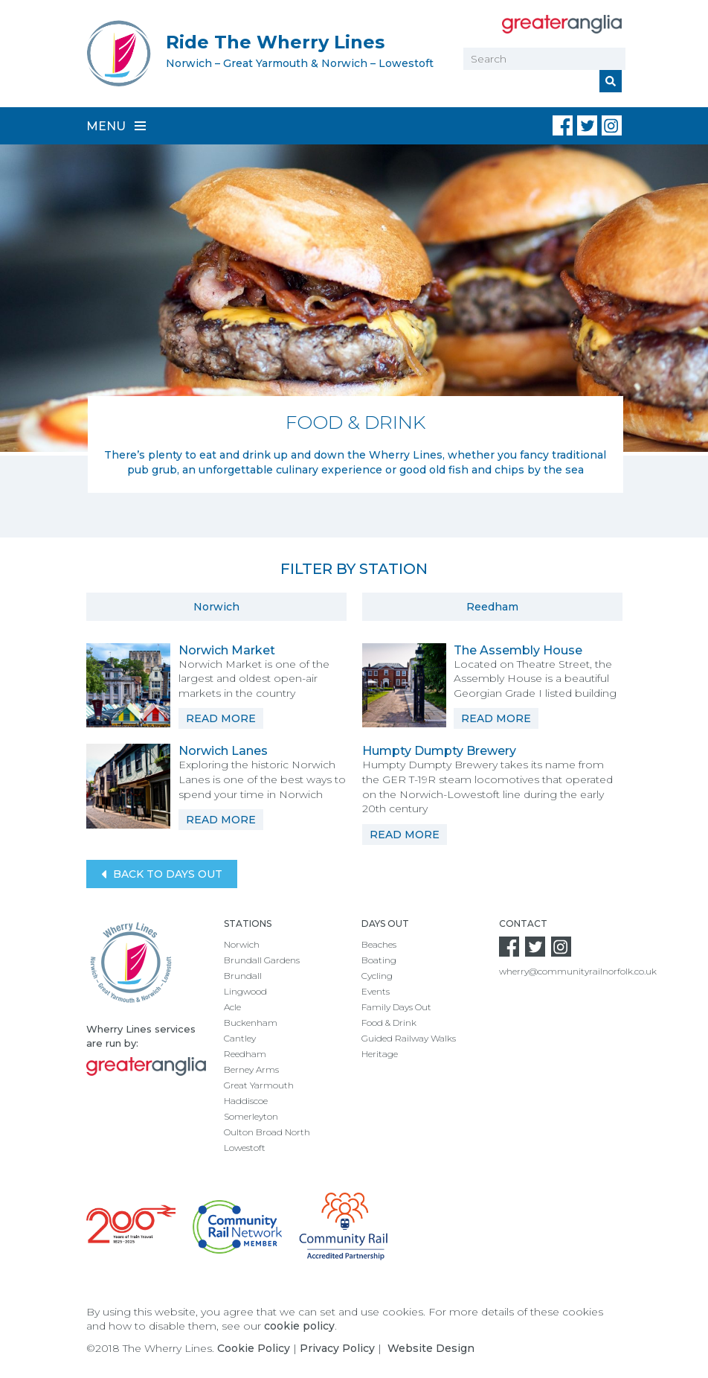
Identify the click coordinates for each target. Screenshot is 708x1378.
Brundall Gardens (262, 960)
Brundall (243, 975)
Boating (378, 960)
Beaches (378, 944)
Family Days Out (396, 1006)
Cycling (377, 975)
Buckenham (250, 1022)
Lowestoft (245, 1147)
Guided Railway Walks (408, 1038)
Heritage (379, 1053)
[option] (354, 318)
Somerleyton (251, 1116)
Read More (221, 718)
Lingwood (245, 991)
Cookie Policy (253, 1348)
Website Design (430, 1348)
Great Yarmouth (259, 1085)
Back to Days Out (161, 874)
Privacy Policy (337, 1348)
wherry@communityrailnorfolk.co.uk (578, 971)
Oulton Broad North (267, 1132)
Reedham (492, 606)
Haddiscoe (246, 1100)
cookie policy (299, 1326)
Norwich (216, 606)
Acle (232, 1006)
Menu (116, 126)
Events (375, 991)
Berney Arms (251, 1069)
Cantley (240, 1038)
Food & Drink (388, 1022)
